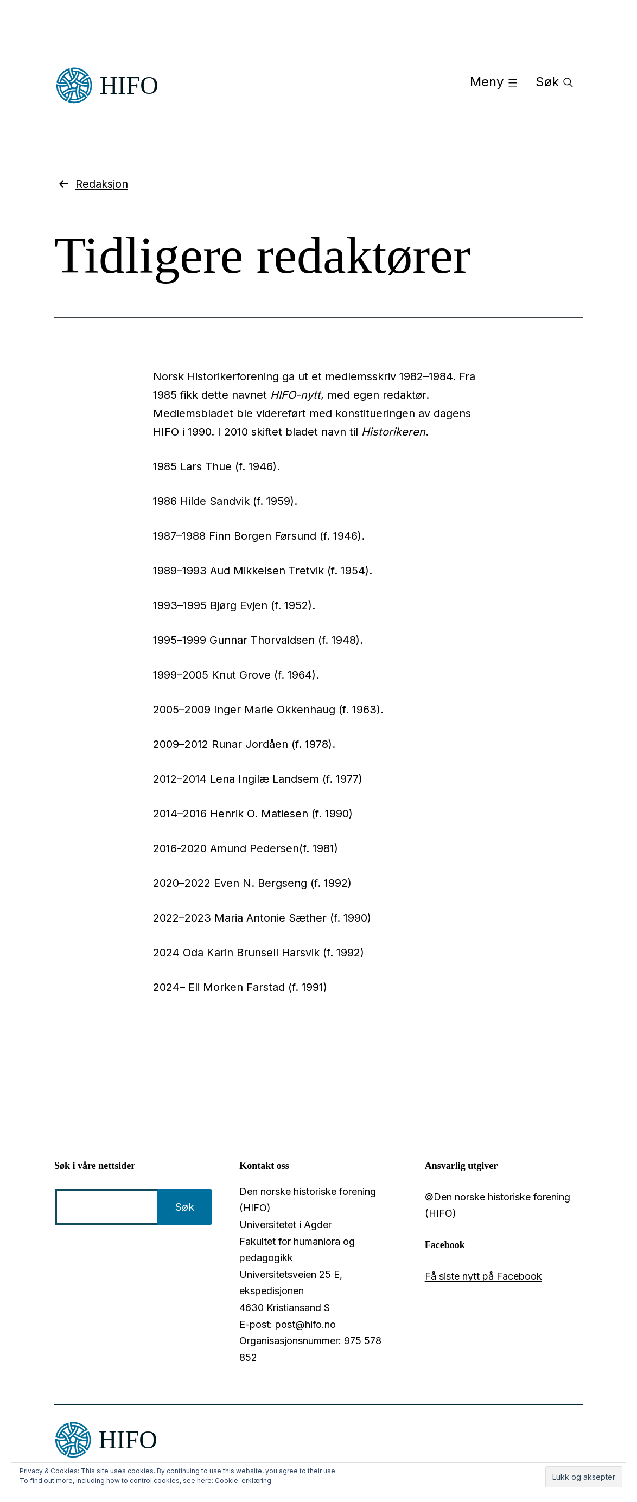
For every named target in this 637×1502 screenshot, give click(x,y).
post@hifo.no (305, 1324)
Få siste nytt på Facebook (483, 1276)
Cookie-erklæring (243, 1481)
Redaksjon (92, 183)
